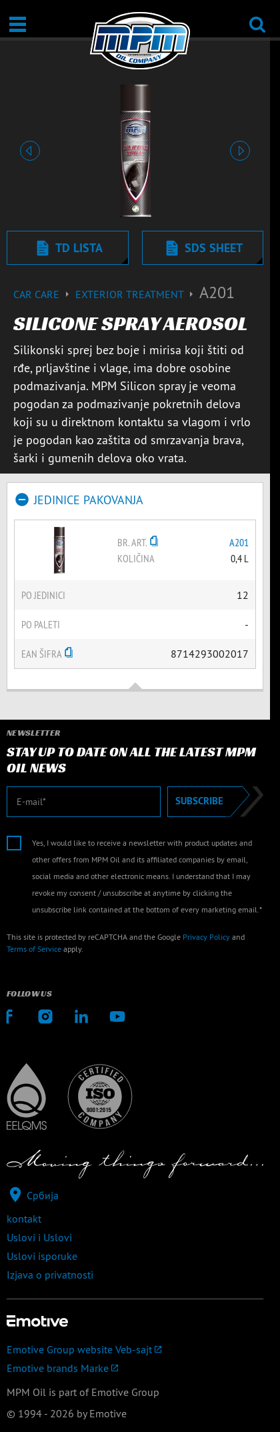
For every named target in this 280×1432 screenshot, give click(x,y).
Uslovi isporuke (42, 1256)
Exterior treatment (137, 294)
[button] (30, 150)
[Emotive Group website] (135, 1349)
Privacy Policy (206, 937)
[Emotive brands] (135, 1368)
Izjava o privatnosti (50, 1274)
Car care (44, 294)
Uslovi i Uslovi (39, 1237)
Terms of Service (34, 949)
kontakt (24, 1218)
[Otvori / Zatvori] (18, 24)
